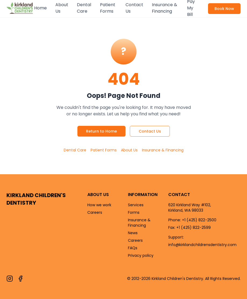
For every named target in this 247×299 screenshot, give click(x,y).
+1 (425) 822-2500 (199, 220)
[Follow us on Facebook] (20, 278)
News (133, 233)
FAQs (132, 248)
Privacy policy (140, 255)
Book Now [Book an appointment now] (224, 8)
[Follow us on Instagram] (9, 278)
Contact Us (134, 8)
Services (136, 205)
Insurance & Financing (164, 8)
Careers (94, 212)
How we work (99, 205)
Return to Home (101, 131)
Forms (133, 212)
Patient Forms (107, 8)
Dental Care (84, 8)
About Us (61, 8)
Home (40, 8)
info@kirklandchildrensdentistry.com (202, 244)
